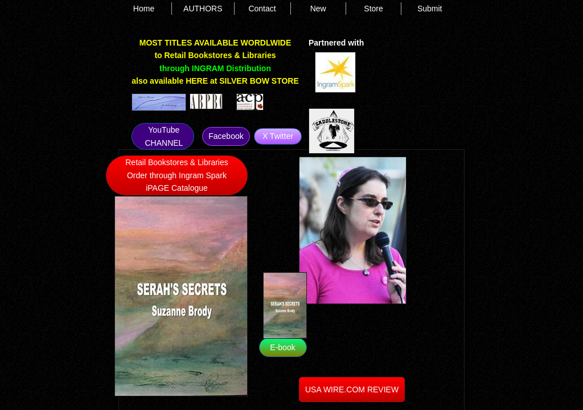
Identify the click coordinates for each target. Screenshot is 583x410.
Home (143, 8)
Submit (429, 8)
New (318, 8)
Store (373, 8)
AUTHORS (202, 8)
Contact (262, 8)
